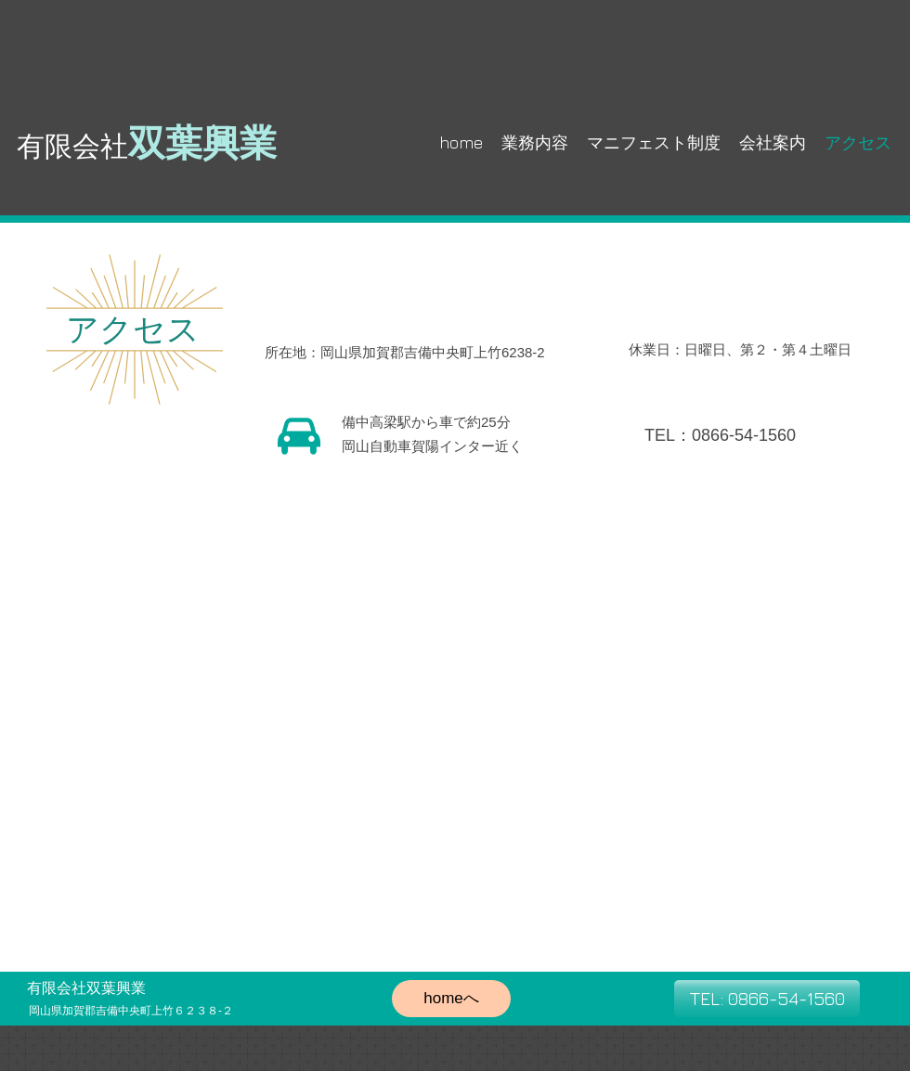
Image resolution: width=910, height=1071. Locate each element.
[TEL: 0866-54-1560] (767, 998)
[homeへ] (451, 998)
